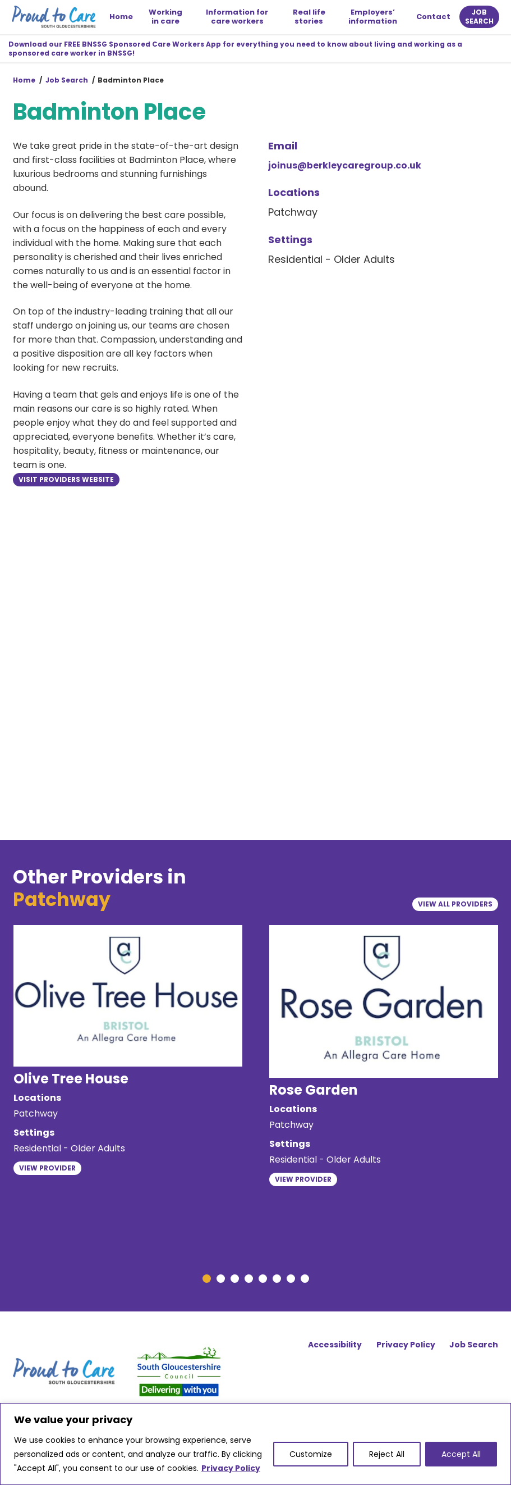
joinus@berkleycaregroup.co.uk (344, 166)
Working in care (166, 17)
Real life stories (308, 17)
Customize (310, 1454)
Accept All (461, 1454)
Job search (478, 17)
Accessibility (334, 1348)
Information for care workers (237, 17)
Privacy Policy (230, 1468)
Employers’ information (372, 17)
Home (123, 17)
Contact (432, 17)
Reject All (386, 1454)
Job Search (66, 81)
